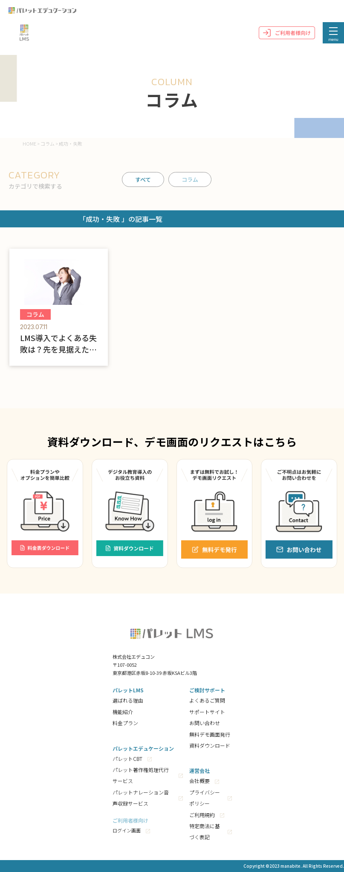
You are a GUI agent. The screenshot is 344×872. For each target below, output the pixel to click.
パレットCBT (127, 758)
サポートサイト (207, 711)
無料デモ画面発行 (209, 734)
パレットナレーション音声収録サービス (141, 798)
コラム (190, 179)
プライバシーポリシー (204, 798)
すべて (143, 179)
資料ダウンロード (209, 745)
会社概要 (199, 780)
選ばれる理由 (128, 700)
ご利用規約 (202, 814)
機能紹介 (123, 711)
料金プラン (125, 722)
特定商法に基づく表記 (204, 831)
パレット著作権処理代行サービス (141, 775)
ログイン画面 (127, 830)
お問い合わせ (204, 722)
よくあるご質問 (207, 700)
